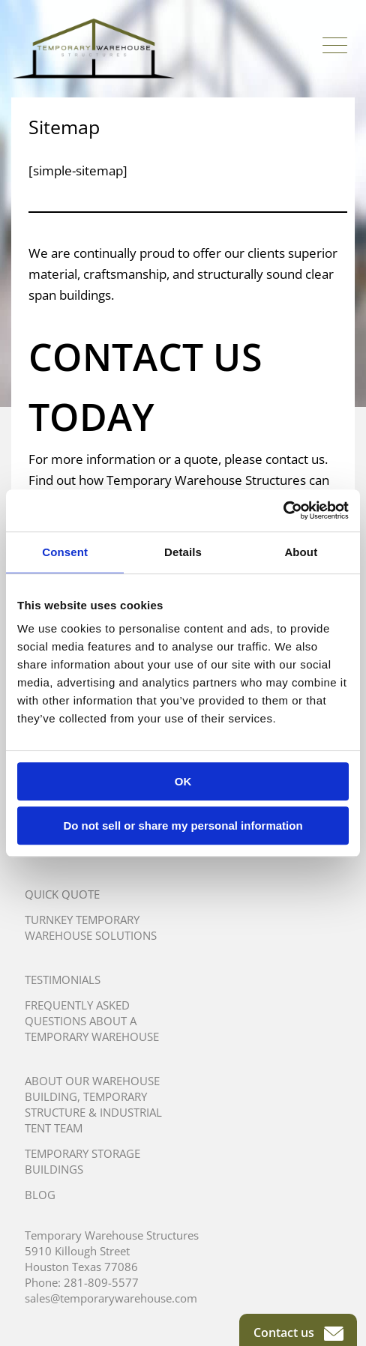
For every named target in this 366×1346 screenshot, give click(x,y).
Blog (40, 1194)
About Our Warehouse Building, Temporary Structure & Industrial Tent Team (93, 1104)
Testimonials (62, 979)
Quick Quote (62, 894)
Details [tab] (183, 552)
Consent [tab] (65, 552)
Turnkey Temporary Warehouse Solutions (91, 927)
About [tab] (300, 552)
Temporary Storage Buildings (82, 1161)
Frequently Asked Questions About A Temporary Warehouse (92, 1021)
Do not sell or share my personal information (182, 825)
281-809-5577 (101, 1282)
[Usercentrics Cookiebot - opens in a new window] (283, 510)
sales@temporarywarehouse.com (111, 1298)
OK (183, 781)
